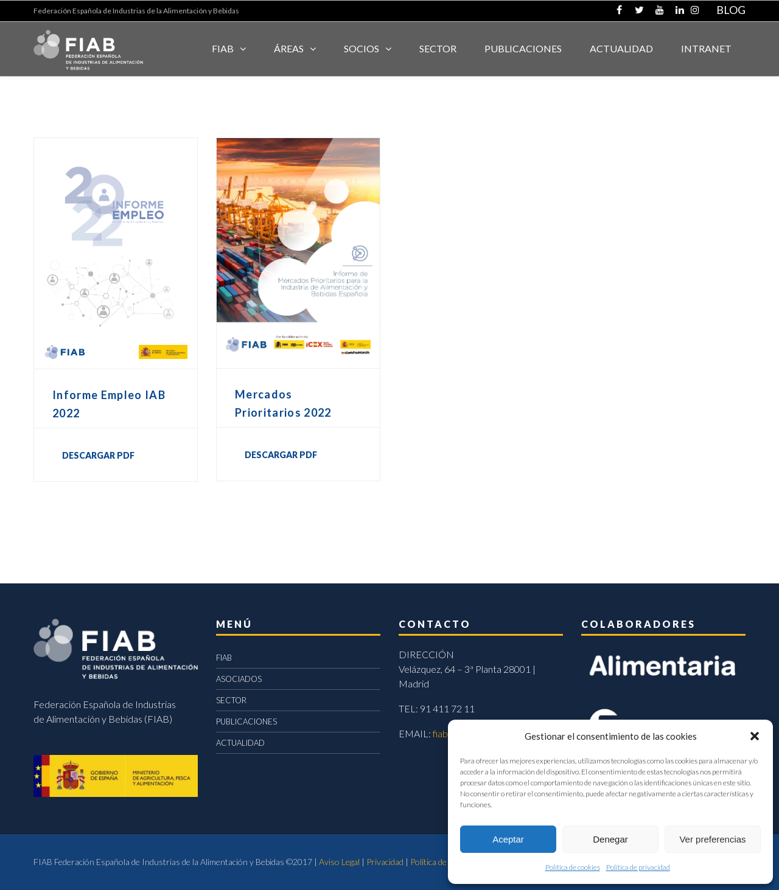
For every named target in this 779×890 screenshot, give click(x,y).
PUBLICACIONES (246, 721)
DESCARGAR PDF (98, 455)
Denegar (610, 839)
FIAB (223, 48)
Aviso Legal (339, 862)
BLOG (731, 9)
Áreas (289, 48)
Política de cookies (572, 867)
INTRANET (706, 48)
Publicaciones (523, 48)
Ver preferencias (712, 839)
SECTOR (437, 48)
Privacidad (384, 862)
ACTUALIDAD (621, 48)
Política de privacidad (638, 867)
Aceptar (508, 839)
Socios (361, 48)
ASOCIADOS (239, 679)
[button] (755, 736)
